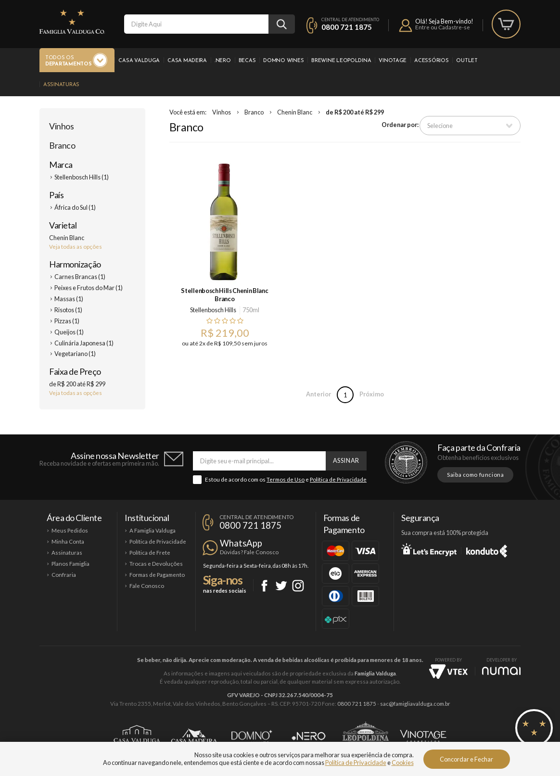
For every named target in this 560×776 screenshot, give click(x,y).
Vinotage (393, 61)
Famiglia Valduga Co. (72, 22)
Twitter (281, 586)
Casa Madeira (187, 61)
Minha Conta (67, 541)
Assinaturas (61, 85)
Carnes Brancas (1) (79, 276)
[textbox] (196, 24)
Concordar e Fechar (466, 759)
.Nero (223, 61)
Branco (62, 145)
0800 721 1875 (346, 27)
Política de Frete (149, 552)
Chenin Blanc (294, 112)
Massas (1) (68, 299)
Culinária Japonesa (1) (84, 343)
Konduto (486, 549)
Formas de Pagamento (157, 575)
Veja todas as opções (75, 246)
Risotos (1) (68, 310)
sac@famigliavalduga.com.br (415, 703)
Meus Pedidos (69, 530)
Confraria (63, 575)
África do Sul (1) (75, 207)
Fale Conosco (146, 586)
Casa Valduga (139, 61)
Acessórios (431, 61)
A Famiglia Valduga (152, 530)
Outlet (466, 61)
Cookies (403, 762)
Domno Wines (283, 61)
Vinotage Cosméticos (423, 736)
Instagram (298, 586)
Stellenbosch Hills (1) (81, 177)
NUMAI (501, 671)
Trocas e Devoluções (156, 563)
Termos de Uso (286, 479)
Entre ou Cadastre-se (442, 27)
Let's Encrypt (429, 549)
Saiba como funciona (475, 474)
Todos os (68, 61)
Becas (247, 61)
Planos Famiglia (70, 563)
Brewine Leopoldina (341, 61)
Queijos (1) (69, 332)
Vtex (448, 671)
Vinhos (61, 126)
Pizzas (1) (66, 321)
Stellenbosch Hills (213, 310)
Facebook (264, 586)
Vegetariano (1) (75, 353)
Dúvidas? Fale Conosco (249, 552)
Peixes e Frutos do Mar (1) (88, 288)
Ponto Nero (308, 736)
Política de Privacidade (338, 479)
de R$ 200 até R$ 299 (355, 112)
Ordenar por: (400, 124)
